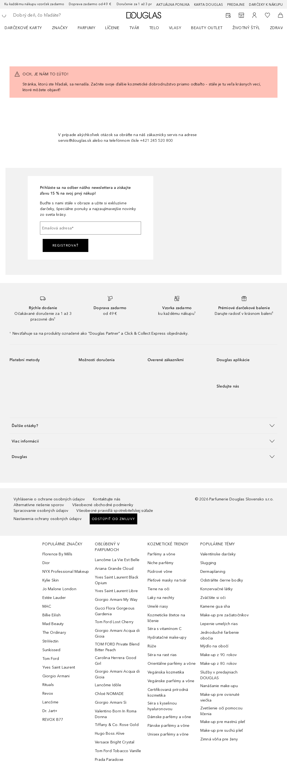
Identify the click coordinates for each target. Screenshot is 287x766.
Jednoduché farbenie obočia (219, 635)
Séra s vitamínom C (165, 628)
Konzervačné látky (216, 589)
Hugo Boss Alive (109, 733)
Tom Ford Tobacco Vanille (118, 751)
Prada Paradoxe (109, 759)
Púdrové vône (160, 571)
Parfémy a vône (161, 554)
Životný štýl (246, 28)
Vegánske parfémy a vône (171, 681)
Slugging (208, 563)
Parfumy (87, 28)
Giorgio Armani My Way (116, 599)
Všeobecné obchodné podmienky (102, 505)
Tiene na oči (158, 589)
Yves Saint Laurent (58, 667)
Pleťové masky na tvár (167, 580)
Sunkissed (51, 650)
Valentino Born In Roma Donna (115, 714)
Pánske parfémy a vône (168, 725)
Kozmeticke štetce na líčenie (166, 618)
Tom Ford (50, 658)
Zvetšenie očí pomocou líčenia (221, 711)
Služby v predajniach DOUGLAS (219, 675)
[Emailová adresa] (90, 228)
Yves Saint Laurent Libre (116, 591)
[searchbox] (52, 15)
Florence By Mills (57, 554)
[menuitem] (27, 27)
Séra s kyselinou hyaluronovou (162, 706)
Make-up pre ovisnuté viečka (219, 697)
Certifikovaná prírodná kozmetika (168, 692)
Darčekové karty (23, 28)
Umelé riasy (158, 606)
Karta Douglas (208, 5)
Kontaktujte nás (106, 499)
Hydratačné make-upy (167, 637)
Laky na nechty (161, 597)
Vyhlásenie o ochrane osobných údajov (49, 499)
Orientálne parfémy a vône (172, 663)
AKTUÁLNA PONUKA (173, 5)
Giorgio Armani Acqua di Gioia (117, 633)
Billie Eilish (51, 615)
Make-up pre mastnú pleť (222, 721)
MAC (46, 606)
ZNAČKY (60, 28)
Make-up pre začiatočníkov (224, 615)
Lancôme (50, 702)
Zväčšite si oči (213, 597)
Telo (154, 28)
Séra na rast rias (162, 655)
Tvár (134, 28)
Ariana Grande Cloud (114, 568)
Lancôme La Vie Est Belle (117, 560)
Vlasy (175, 28)
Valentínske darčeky (218, 554)
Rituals (48, 684)
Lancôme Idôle (108, 685)
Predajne (236, 5)
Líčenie (112, 28)
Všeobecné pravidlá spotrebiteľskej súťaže (114, 510)
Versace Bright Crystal (114, 742)
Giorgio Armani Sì (110, 702)
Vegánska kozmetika (166, 672)
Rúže (152, 646)
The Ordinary (54, 632)
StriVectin (50, 641)
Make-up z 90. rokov (218, 655)
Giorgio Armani (56, 676)
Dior (46, 563)
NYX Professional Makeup (65, 571)
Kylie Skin (50, 580)
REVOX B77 (52, 719)
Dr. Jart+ (50, 711)
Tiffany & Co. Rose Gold (117, 724)
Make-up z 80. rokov (218, 663)
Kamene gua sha (215, 606)
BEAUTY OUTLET (207, 28)
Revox (47, 693)
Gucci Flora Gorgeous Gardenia (115, 611)
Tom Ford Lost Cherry (114, 622)
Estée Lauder (54, 597)
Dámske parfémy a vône (169, 717)
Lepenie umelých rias (219, 624)
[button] (143, 425)
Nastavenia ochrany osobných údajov (48, 518)
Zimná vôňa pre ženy (219, 739)
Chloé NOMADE (109, 693)
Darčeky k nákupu (266, 5)
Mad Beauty (53, 624)
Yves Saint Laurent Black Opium (116, 580)
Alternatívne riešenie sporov (39, 505)
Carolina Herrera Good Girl (115, 661)
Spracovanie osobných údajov (41, 510)
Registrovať (65, 245)
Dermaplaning (212, 571)
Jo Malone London (59, 589)
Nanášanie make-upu (219, 686)
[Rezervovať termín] (228, 15)
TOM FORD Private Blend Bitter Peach (117, 647)
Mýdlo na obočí (214, 646)
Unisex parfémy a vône (168, 734)
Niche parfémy (161, 563)
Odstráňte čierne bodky (221, 580)
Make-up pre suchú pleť (221, 730)
